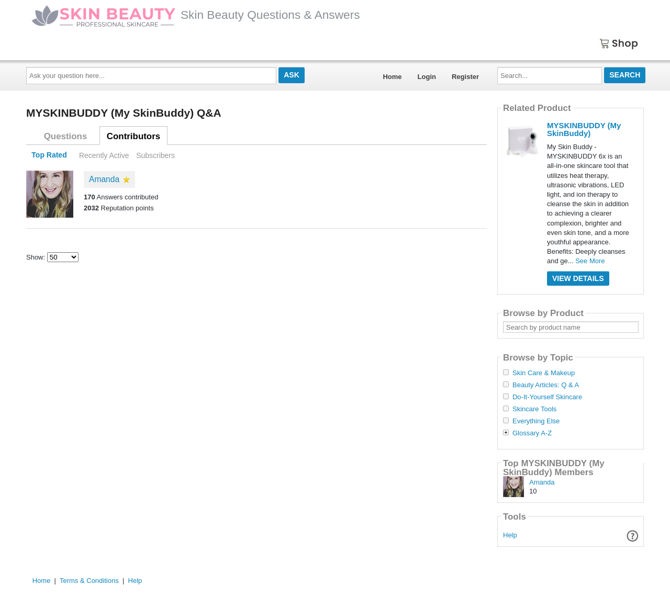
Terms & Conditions (89, 580)
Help (510, 535)
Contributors (133, 136)
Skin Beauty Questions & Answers (195, 14)
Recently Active (104, 155)
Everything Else (536, 421)
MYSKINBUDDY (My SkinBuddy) (584, 129)
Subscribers (155, 155)
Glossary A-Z (532, 433)
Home (392, 77)
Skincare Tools (534, 409)
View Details (578, 278)
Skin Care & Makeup (543, 373)
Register (465, 77)
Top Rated (48, 155)
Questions (65, 136)
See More (590, 261)
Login (427, 77)
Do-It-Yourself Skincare (547, 397)
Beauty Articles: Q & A (545, 385)
